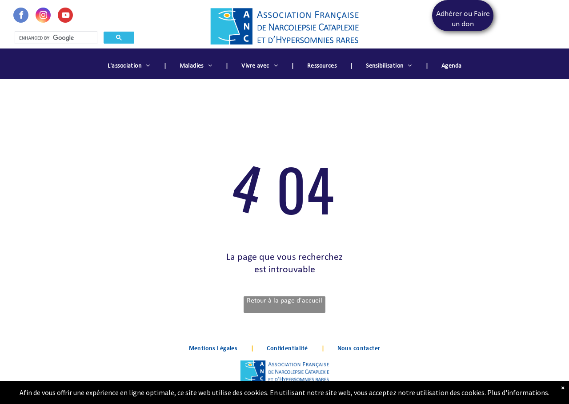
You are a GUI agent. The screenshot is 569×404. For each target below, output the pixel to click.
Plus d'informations (517, 395)
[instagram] (43, 16)
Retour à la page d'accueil (284, 300)
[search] (55, 38)
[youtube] (65, 16)
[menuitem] (130, 66)
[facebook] (20, 16)
